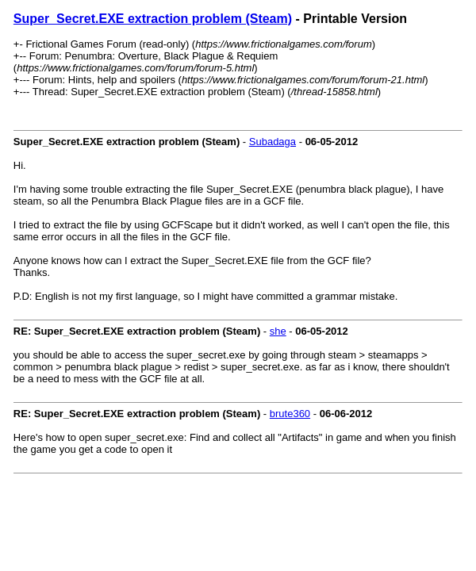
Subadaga (272, 142)
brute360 (290, 414)
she (278, 331)
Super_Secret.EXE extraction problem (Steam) (152, 18)
